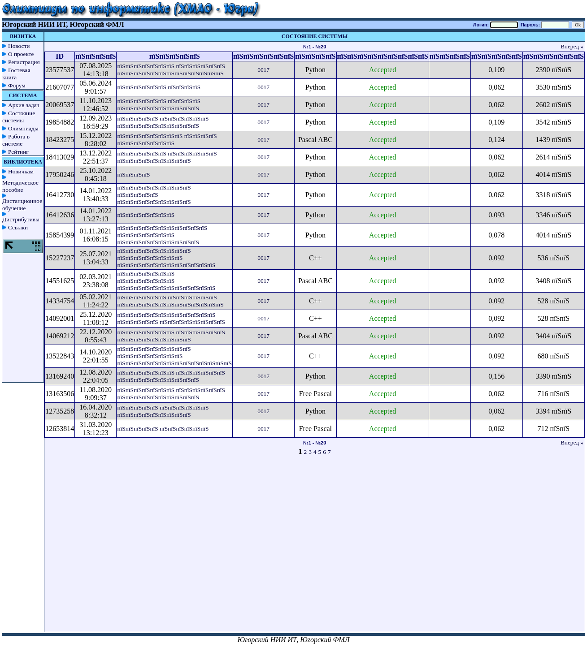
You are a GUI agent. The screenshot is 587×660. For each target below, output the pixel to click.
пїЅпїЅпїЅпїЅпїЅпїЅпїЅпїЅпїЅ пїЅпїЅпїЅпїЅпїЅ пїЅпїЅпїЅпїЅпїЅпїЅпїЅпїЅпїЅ (154, 194)
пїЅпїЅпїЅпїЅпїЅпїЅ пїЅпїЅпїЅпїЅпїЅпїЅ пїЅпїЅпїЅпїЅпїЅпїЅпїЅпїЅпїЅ (167, 157)
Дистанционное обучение (22, 204)
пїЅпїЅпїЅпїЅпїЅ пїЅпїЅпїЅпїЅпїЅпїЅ (163, 428)
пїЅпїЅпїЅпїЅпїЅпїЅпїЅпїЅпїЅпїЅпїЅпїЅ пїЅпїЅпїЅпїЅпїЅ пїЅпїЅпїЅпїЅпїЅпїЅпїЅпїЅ (171, 318)
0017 (263, 69)
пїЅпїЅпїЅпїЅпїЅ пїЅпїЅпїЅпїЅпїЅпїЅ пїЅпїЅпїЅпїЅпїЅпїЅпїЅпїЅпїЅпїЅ (163, 122)
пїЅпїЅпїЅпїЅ (133, 174)
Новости (19, 46)
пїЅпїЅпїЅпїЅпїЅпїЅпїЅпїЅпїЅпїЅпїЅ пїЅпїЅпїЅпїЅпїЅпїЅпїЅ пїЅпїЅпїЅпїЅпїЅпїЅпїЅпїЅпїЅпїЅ (162, 235)
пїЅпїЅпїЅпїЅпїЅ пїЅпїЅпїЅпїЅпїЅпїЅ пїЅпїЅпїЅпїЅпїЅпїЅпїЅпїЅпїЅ (163, 411)
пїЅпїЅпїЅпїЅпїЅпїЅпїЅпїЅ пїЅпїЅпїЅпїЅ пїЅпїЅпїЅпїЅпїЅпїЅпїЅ (167, 140)
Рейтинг (18, 151)
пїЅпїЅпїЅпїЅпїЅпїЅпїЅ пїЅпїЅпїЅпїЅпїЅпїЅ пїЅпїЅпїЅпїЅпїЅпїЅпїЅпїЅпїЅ (171, 336)
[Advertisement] (229, 548)
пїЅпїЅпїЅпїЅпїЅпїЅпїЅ (145, 214)
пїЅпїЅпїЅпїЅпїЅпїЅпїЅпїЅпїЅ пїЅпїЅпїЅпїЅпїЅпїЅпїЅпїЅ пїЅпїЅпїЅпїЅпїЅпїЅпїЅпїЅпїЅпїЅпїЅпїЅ (166, 257)
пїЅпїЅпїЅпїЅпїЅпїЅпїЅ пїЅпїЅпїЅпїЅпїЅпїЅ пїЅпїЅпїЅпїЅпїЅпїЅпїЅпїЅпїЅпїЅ (171, 376)
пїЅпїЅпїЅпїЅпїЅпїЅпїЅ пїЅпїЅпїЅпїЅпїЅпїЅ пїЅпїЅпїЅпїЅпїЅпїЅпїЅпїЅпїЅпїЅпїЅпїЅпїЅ (171, 70)
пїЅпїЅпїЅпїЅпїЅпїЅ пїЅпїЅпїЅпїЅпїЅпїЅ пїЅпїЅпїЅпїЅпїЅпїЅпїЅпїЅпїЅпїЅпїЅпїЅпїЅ (170, 301)
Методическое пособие (20, 186)
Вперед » (572, 46)
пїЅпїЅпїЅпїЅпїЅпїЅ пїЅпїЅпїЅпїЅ (158, 87)
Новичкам (21, 171)
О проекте (21, 54)
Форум (17, 85)
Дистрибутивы (20, 219)
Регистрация (24, 62)
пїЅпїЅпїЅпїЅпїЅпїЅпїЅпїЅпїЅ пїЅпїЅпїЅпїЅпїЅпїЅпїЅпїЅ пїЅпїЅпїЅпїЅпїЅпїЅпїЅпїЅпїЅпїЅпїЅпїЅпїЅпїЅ (174, 356)
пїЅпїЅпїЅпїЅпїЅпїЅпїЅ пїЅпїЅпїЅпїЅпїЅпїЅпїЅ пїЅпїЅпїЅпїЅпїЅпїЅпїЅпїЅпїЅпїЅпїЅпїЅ (166, 280)
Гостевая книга (16, 74)
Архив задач (23, 105)
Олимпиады (23, 128)
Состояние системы (18, 117)
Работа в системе (16, 140)
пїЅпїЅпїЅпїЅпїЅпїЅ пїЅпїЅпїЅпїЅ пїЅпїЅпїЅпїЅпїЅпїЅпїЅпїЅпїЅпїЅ (158, 105)
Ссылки (18, 227)
